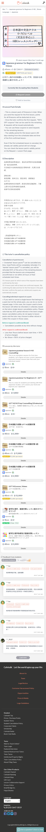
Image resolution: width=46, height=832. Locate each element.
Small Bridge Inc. (9, 788)
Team (23, 678)
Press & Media (23, 698)
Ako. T (4, 9)
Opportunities (23, 693)
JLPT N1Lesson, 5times (18, 486)
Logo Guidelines (23, 703)
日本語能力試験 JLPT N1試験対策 (22, 467)
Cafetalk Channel (10, 772)
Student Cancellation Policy (13, 723)
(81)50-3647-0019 (14, 807)
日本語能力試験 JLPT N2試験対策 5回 (23, 444)
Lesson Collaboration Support (14, 782)
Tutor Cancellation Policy (12, 759)
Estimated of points (31, 69)
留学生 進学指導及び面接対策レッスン (24, 533)
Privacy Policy (9, 785)
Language (5, 12)
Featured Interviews (11, 749)
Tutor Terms (8, 754)
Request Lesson (23, 95)
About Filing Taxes (10, 762)
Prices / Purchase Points (12, 718)
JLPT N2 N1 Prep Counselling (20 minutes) (25, 403)
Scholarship (8, 729)
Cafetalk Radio (9, 731)
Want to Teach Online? (11, 744)
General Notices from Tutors (14, 752)
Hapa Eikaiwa (8, 790)
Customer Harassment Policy (23, 688)
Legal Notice (23, 683)
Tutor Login (8, 746)
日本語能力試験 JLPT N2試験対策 (22, 424)
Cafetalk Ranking (10, 774)
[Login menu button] (43, 3)
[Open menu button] (2, 3)
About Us (23, 673)
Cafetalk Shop (9, 777)
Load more (23, 657)
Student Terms (9, 721)
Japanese (14, 12)
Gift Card (7, 780)
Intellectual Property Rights (13, 757)
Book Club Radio (10, 734)
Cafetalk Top (8, 715)
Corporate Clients (10, 726)
